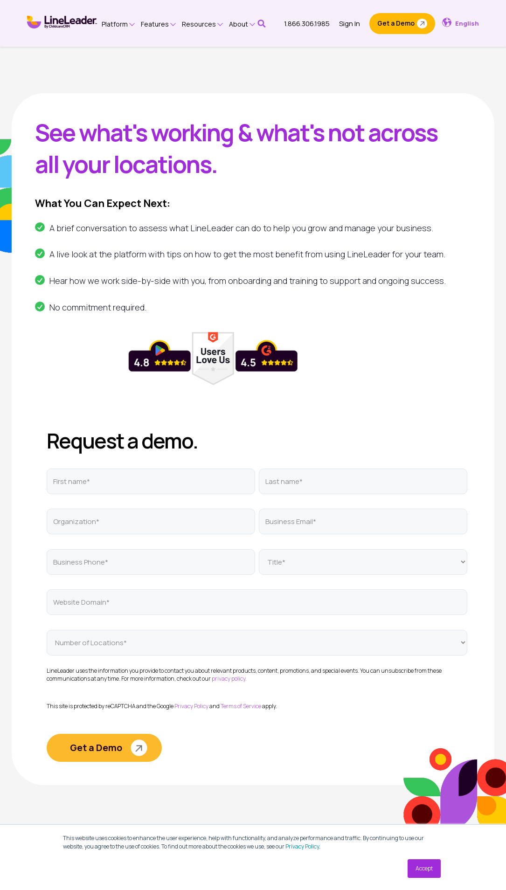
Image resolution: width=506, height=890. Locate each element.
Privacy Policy (302, 846)
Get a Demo (396, 23)
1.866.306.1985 (307, 23)
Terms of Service (241, 706)
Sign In (349, 23)
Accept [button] (424, 868)
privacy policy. (229, 679)
